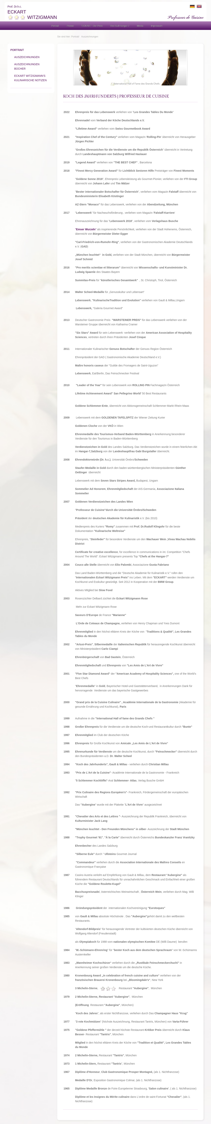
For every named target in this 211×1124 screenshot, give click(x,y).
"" (85, 229)
